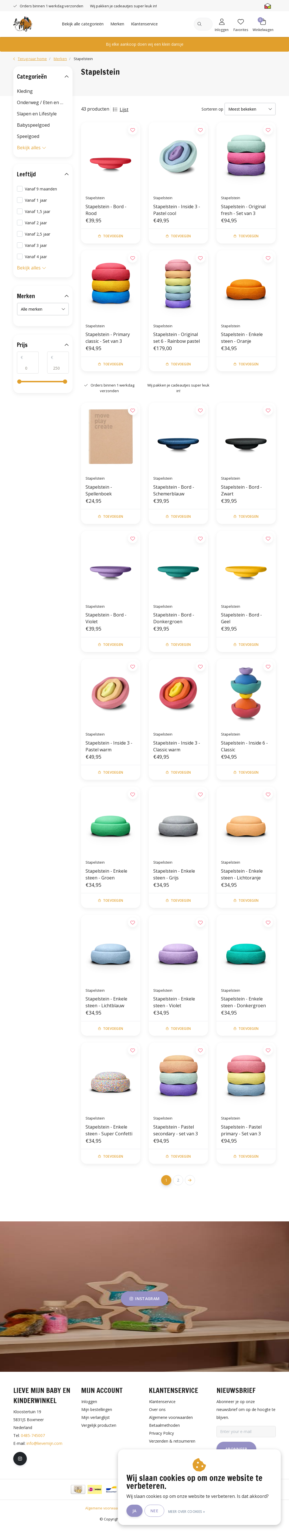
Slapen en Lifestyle (37, 114)
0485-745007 (33, 1442)
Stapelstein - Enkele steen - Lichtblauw (106, 1007)
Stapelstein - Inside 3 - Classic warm (176, 749)
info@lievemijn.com (44, 1450)
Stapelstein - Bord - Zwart (241, 492)
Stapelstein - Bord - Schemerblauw (173, 492)
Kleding (25, 91)
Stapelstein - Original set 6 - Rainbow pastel (176, 338)
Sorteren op (212, 109)
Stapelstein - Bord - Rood (106, 209)
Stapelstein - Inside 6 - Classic (244, 749)
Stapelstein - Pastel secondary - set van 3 (175, 1136)
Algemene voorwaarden (105, 1515)
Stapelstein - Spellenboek (99, 492)
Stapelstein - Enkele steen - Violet (174, 1007)
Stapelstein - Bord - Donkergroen (173, 621)
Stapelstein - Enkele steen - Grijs (174, 878)
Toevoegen (110, 236)
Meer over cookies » (191, 1511)
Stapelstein (83, 58)
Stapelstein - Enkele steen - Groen (106, 878)
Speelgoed (28, 136)
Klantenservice (144, 24)
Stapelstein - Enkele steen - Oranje (242, 338)
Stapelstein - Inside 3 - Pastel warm (109, 749)
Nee (159, 1511)
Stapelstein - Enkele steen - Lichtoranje (242, 878)
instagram (144, 1306)
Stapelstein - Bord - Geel (241, 621)
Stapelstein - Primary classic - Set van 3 (108, 338)
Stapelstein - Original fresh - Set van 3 (243, 209)
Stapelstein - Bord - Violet (106, 621)
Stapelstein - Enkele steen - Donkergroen (243, 1007)
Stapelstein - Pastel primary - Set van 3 (241, 1136)
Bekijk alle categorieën (83, 24)
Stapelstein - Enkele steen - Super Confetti (109, 1136)
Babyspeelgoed (33, 125)
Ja (139, 1511)
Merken (117, 24)
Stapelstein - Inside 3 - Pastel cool (176, 209)
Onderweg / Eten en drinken (43, 102)
